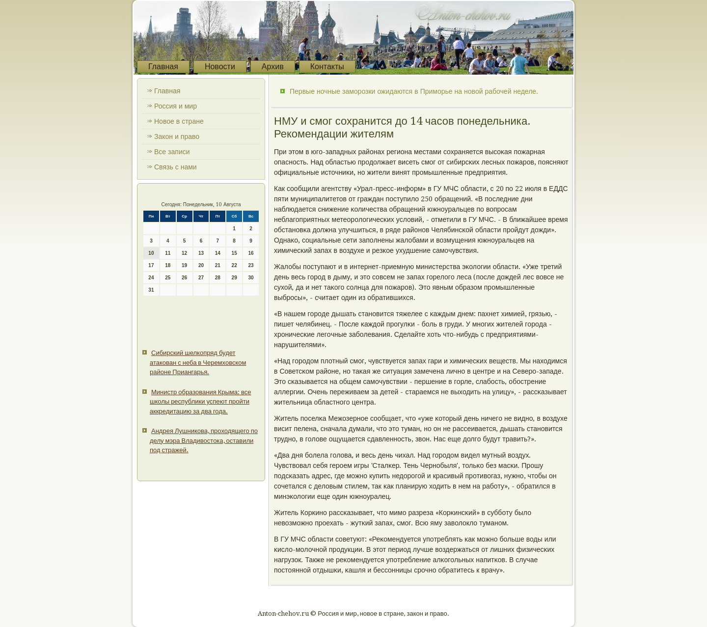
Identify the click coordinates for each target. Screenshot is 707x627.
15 (234, 253)
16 (250, 253)
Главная (163, 66)
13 (201, 253)
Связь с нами (175, 167)
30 (250, 277)
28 (217, 277)
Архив (273, 66)
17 (151, 265)
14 (217, 253)
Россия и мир (175, 106)
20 (201, 265)
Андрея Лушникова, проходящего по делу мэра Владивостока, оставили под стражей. (204, 440)
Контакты (327, 66)
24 (151, 277)
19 (184, 265)
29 (234, 277)
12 (184, 253)
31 (151, 290)
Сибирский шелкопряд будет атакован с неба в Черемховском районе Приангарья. (198, 362)
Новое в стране (179, 121)
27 (201, 277)
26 (184, 277)
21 (217, 265)
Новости (220, 66)
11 (167, 253)
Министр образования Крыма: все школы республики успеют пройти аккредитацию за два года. (200, 401)
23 (250, 265)
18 (167, 265)
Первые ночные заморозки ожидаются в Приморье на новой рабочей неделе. (414, 91)
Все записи (172, 152)
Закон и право (176, 136)
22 (234, 265)
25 (167, 277)
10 (151, 253)
